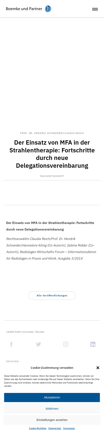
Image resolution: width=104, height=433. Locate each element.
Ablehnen (52, 408)
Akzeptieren (52, 397)
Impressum (69, 428)
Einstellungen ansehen (52, 420)
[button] (98, 368)
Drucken (12, 361)
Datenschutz (54, 428)
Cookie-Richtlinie (37, 428)
